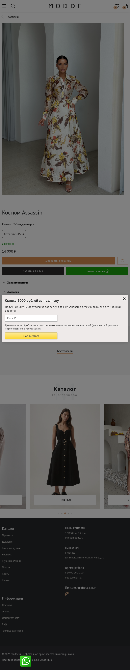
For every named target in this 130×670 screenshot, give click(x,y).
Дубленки (7, 541)
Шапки (5, 580)
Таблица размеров (24, 224)
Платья (6, 567)
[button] (58, 513)
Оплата (6, 611)
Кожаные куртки (11, 548)
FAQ (4, 624)
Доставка (7, 605)
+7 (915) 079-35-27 (76, 532)
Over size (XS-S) (14, 234)
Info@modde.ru (74, 537)
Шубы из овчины (11, 561)
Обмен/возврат (10, 618)
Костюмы (7, 554)
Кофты (5, 573)
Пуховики (7, 535)
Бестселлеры (65, 351)
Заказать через (97, 271)
